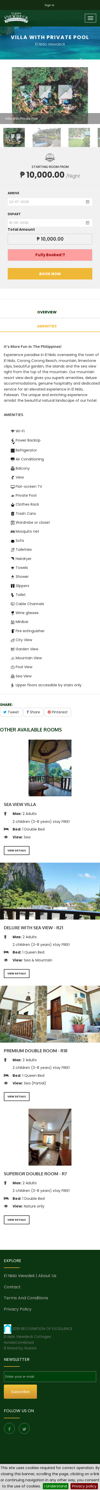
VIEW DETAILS (16, 850)
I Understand (55, 1486)
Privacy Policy (18, 1309)
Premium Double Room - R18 (35, 1050)
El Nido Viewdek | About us (30, 1276)
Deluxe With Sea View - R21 (33, 927)
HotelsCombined (19, 1342)
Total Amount (21, 229)
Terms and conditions (26, 1298)
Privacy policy (84, 1486)
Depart (14, 214)
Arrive (13, 193)
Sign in (49, 5)
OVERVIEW (47, 312)
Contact (12, 1287)
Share (33, 712)
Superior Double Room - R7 (35, 1173)
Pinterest (58, 712)
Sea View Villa (20, 804)
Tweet (11, 712)
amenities (47, 326)
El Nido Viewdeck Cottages (27, 1336)
